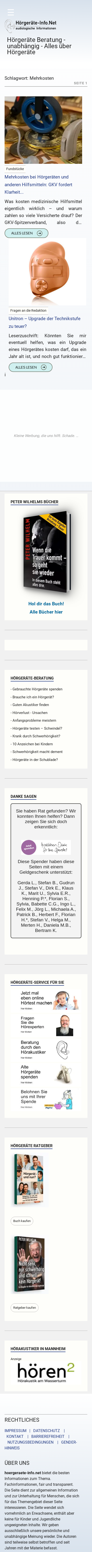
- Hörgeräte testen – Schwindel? (36, 728)
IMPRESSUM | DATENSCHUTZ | (36, 1430)
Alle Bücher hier (46, 612)
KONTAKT (14, 1436)
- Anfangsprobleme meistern (33, 720)
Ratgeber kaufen (24, 1307)
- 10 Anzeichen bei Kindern (32, 744)
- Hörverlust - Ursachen (29, 713)
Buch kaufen (22, 1221)
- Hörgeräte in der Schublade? (34, 760)
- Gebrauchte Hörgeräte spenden (36, 689)
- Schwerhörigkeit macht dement (37, 752)
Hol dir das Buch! (46, 604)
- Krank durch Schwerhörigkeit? (35, 736)
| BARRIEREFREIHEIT (45, 1436)
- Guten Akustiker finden (30, 705)
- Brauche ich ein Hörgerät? (32, 697)
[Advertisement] (46, 436)
